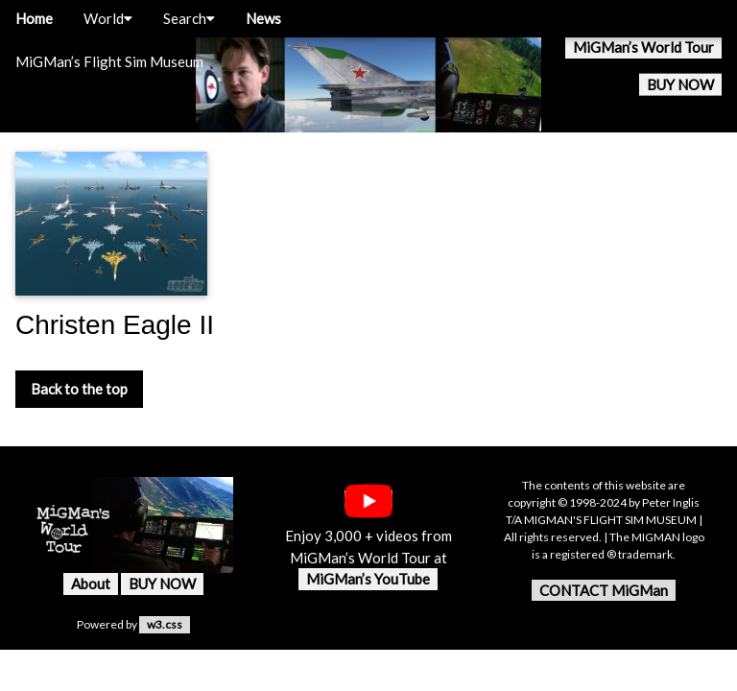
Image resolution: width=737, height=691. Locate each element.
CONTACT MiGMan (603, 590)
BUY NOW (680, 84)
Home (34, 18)
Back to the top (79, 388)
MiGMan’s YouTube (368, 578)
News (263, 18)
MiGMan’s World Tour (643, 47)
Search (189, 18)
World (107, 18)
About (90, 583)
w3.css (164, 624)
